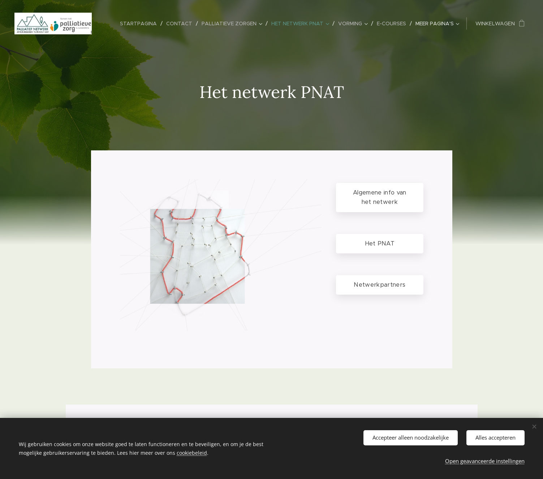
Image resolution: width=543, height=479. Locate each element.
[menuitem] (140, 23)
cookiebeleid (192, 452)
